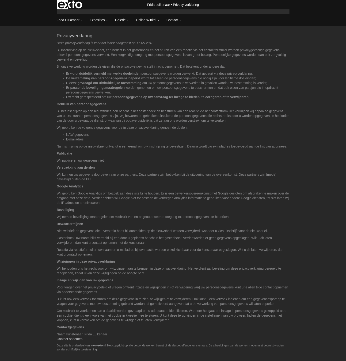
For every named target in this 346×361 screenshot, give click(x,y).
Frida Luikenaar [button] (70, 20)
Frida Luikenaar (158, 5)
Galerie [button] (122, 20)
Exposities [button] (99, 20)
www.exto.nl (98, 345)
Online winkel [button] (147, 20)
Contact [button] (174, 20)
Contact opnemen (70, 339)
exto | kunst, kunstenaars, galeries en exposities (70, 4)
